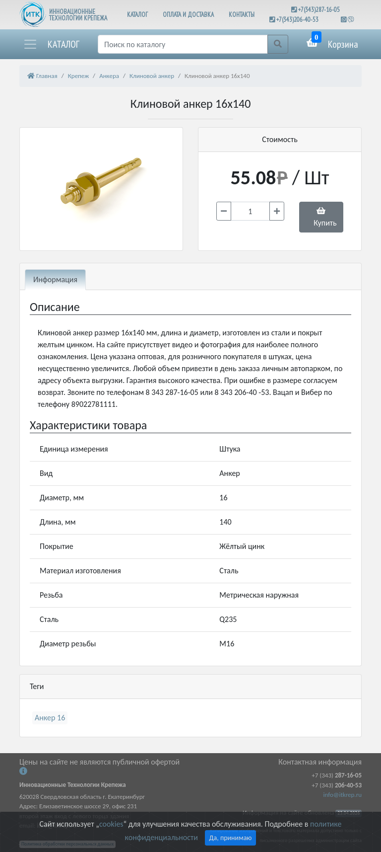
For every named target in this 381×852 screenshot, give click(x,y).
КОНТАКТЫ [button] (241, 14)
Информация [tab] (55, 279)
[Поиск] (183, 44)
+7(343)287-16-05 (319, 9)
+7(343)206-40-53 (297, 19)
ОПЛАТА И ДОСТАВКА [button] (188, 14)
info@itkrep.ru (342, 794)
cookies (111, 824)
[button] (51, 44)
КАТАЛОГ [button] (137, 14)
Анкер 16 (50, 717)
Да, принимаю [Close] (230, 838)
